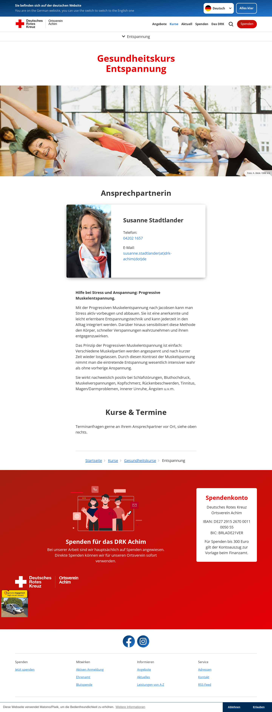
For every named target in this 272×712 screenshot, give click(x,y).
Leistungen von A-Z (150, 685)
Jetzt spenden (25, 669)
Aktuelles (143, 677)
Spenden (201, 24)
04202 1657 (133, 238)
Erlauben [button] (259, 707)
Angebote (159, 24)
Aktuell (186, 24)
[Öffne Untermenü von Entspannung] (136, 36)
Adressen (205, 669)
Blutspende (84, 685)
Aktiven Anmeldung (90, 669)
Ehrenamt (83, 677)
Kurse (174, 24)
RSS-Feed (204, 685)
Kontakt (203, 677)
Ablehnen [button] (234, 707)
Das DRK (217, 24)
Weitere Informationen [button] (130, 707)
